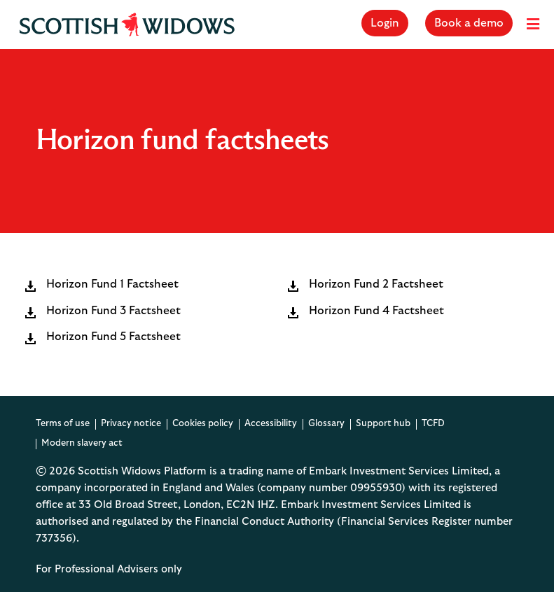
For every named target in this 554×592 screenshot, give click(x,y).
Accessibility (270, 423)
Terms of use (63, 423)
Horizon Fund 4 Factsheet (376, 311)
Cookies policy (202, 423)
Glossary (326, 423)
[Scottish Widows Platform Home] (126, 24)
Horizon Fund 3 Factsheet (113, 311)
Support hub (383, 423)
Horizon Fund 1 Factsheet (112, 285)
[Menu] (533, 24)
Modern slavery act (82, 443)
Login (385, 23)
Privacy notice (131, 423)
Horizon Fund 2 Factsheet (376, 285)
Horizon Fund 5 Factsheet (113, 337)
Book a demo (469, 23)
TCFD (433, 423)
